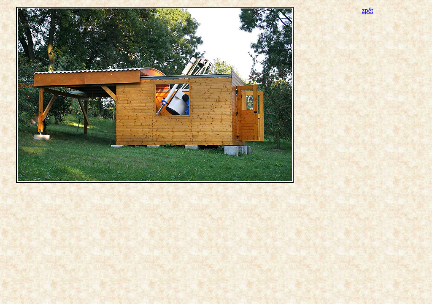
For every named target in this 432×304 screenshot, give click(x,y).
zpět (367, 10)
